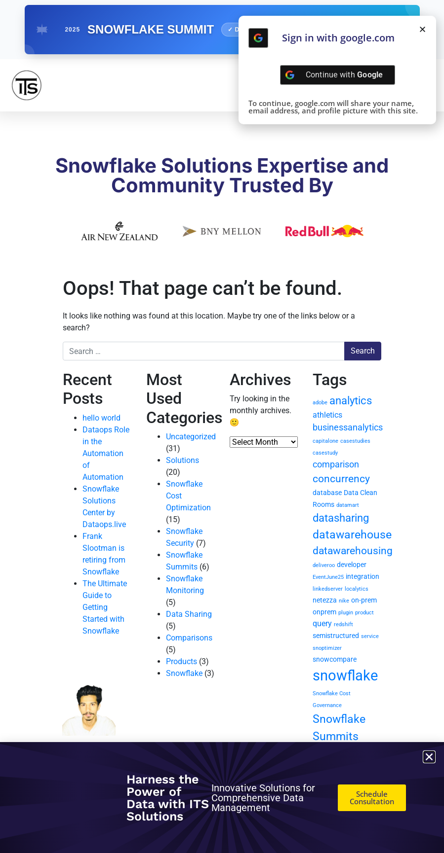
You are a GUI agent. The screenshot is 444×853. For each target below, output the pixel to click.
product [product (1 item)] (364, 612)
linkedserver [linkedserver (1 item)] (328, 589)
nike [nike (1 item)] (344, 601)
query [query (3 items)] (322, 623)
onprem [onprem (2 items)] (324, 612)
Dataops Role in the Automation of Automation (105, 453)
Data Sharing (189, 614)
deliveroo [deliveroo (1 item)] (324, 565)
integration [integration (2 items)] (362, 576)
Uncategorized (191, 436)
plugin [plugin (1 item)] (345, 612)
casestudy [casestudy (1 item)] (325, 453)
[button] (422, 29)
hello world (101, 418)
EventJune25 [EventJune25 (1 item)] (328, 577)
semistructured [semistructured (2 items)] (336, 636)
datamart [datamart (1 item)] (347, 505)
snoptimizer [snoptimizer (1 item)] (327, 648)
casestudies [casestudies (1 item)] (355, 441)
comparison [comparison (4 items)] (336, 464)
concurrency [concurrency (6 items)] (341, 479)
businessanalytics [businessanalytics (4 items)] (348, 427)
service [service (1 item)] (370, 636)
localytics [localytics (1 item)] (356, 589)
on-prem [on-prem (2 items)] (364, 600)
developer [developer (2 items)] (351, 565)
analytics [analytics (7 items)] (350, 400)
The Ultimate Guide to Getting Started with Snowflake (104, 607)
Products (181, 661)
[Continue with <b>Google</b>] (258, 38)
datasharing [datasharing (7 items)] (341, 518)
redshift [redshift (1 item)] (343, 624)
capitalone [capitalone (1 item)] (325, 441)
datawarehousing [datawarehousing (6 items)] (353, 551)
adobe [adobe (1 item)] (320, 402)
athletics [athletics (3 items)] (327, 415)
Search (363, 350)
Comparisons (189, 637)
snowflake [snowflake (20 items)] (345, 675)
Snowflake (184, 673)
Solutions (182, 460)
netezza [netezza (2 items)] (325, 600)
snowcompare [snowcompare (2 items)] (335, 659)
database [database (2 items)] (327, 493)
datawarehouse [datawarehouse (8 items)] (352, 534)
